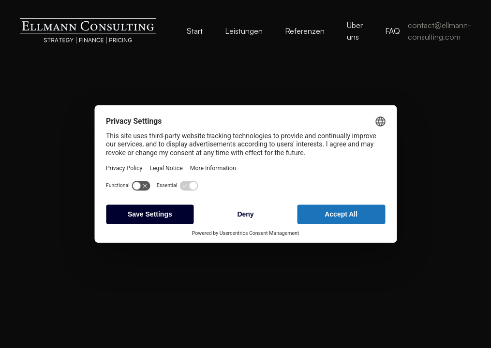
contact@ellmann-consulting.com (439, 31)
